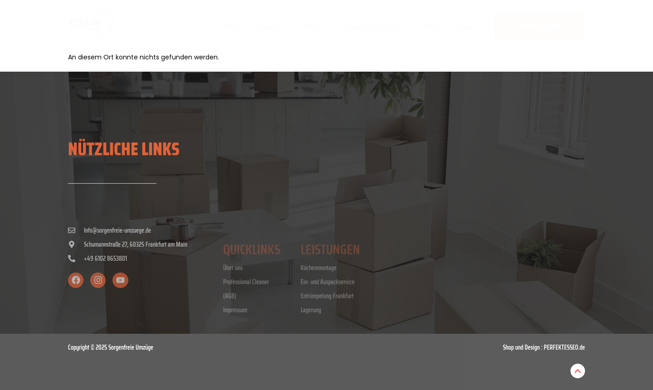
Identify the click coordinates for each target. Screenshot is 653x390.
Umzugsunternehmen (376, 26)
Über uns (434, 26)
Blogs (466, 26)
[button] (270, 26)
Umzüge (316, 26)
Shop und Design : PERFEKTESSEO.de (544, 347)
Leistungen (270, 26)
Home (231, 26)
